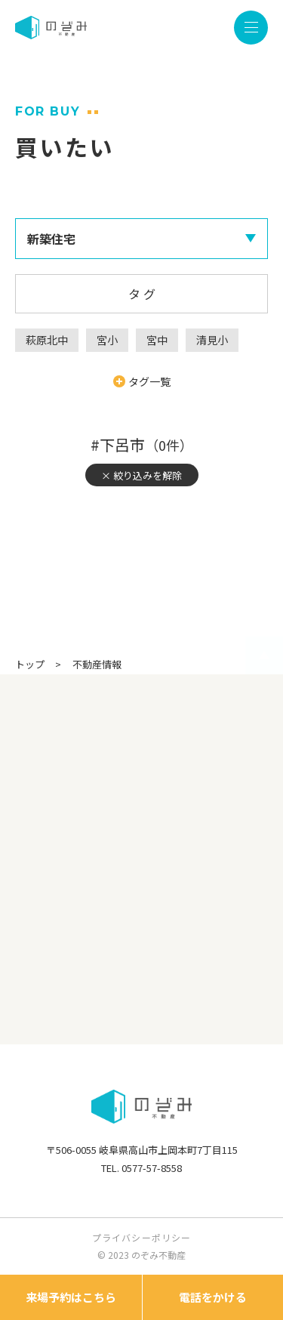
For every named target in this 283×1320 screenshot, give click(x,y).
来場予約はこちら (71, 1297)
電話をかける (213, 1297)
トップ (30, 664)
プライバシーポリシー (142, 1237)
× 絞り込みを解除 (141, 475)
